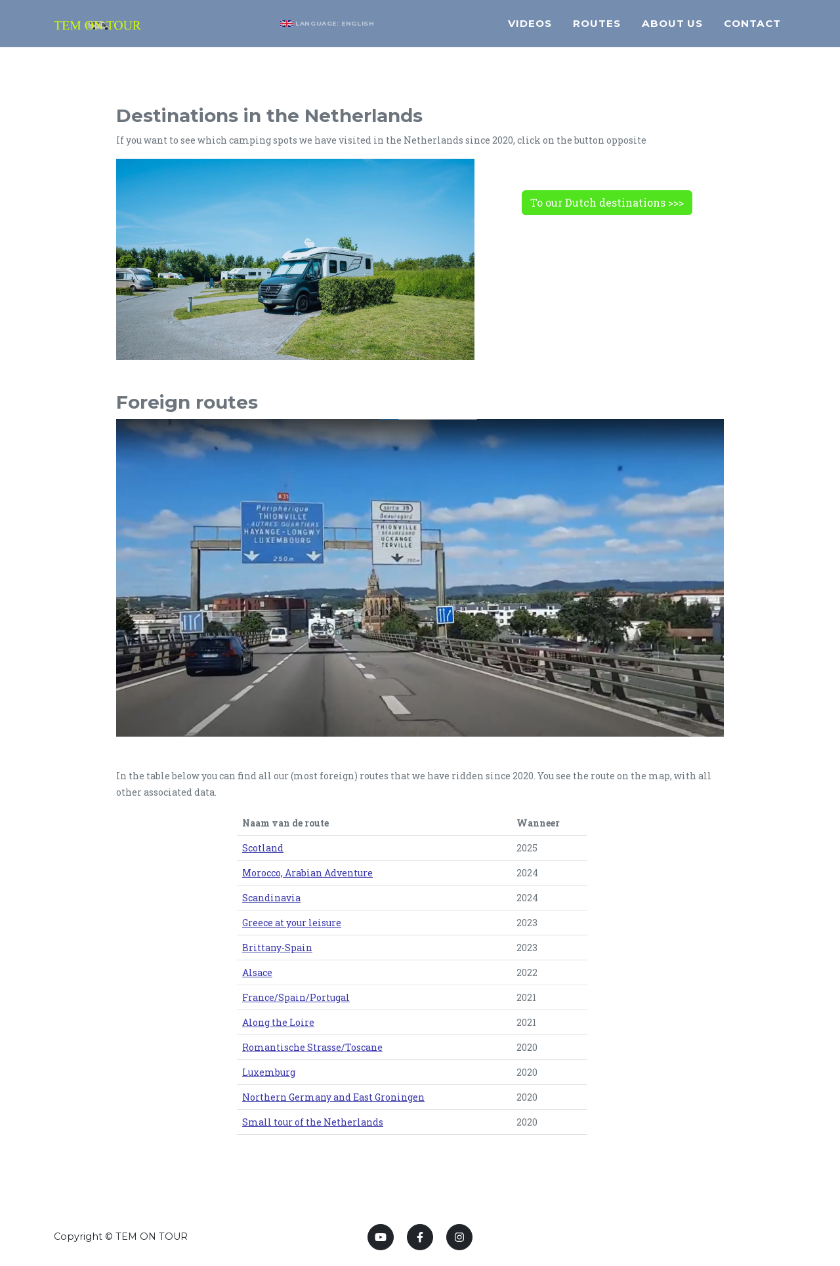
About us (673, 29)
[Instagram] (459, 1237)
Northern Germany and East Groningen (333, 1097)
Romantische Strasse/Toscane (312, 1047)
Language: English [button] (341, 29)
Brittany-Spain (277, 947)
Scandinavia (271, 897)
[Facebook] (420, 1237)
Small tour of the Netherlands (312, 1122)
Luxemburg (268, 1072)
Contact (752, 29)
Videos (530, 29)
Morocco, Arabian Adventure (307, 873)
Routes (597, 29)
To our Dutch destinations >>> (607, 202)
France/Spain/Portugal (296, 997)
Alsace (257, 972)
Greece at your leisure (291, 922)
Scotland (263, 848)
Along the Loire (278, 1022)
